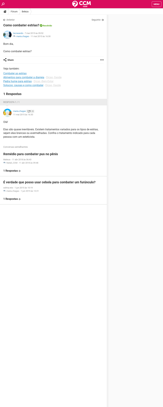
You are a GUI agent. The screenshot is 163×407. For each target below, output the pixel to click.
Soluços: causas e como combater (23, 85)
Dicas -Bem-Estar (43, 81)
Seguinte (96, 19)
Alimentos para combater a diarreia (23, 77)
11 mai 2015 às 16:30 (40, 36)
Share (10, 60)
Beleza (25, 11)
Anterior (10, 19)
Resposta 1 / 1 (11, 102)
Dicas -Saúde (54, 77)
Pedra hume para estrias (17, 81)
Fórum (14, 11)
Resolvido (47, 25)
